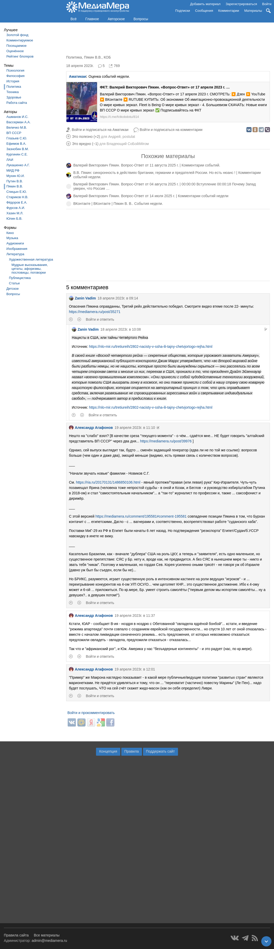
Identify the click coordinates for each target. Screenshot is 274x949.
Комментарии (228, 11)
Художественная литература (31, 259)
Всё (73, 19)
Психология (15, 70)
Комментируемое (19, 40)
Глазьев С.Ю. (16, 138)
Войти (266, 4)
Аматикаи (77, 76)
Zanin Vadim (82, 298)
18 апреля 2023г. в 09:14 (118, 298)
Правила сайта (16, 935)
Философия (15, 76)
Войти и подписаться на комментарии (171, 130)
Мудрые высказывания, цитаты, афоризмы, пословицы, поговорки (29, 268)
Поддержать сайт (160, 751)
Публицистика (20, 278)
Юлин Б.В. (14, 218)
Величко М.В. (16, 127)
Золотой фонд (17, 35)
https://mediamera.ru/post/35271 (95, 312)
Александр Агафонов (91, 428)
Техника (12, 92)
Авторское (116, 19)
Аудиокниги (15, 243)
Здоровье (13, 97)
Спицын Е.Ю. (16, 192)
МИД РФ (12, 170)
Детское (12, 289)
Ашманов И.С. (17, 117)
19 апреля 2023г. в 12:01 (135, 669)
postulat (129, 137)
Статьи (14, 283)
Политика (13, 86)
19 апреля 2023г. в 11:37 (135, 615)
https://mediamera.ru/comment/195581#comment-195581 (141, 516)
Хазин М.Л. (14, 213)
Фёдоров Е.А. (16, 202)
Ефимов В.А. (16, 144)
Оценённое (15, 51)
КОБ (107, 57)
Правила (131, 751)
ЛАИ (9, 160)
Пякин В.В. (14, 186)
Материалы (253, 11)
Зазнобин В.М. (17, 149)
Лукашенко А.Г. (18, 165)
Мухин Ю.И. (15, 176)
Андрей (114, 137)
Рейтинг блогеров (19, 56)
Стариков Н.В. (17, 197)
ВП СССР (13, 133)
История (12, 81)
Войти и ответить (100, 319)
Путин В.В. (14, 181)
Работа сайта (16, 103)
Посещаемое (16, 46)
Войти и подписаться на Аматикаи (100, 130)
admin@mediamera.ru (49, 941)
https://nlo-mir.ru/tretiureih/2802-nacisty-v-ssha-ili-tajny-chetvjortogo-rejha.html (150, 346)
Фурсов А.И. (15, 208)
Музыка (12, 238)
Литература (15, 254)
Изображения (16, 249)
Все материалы (46, 935)
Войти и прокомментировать (91, 713)
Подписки (182, 11)
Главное (92, 19)
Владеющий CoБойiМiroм (127, 144)
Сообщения (204, 11)
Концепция (108, 751)
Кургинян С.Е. (17, 154)
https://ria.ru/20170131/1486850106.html (108, 482)
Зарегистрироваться (241, 4)
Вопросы (141, 19)
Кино (10, 233)
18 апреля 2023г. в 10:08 (120, 329)
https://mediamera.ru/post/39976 (166, 441)
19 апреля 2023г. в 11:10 (135, 428)
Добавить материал (205, 4)
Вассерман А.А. (18, 122)
